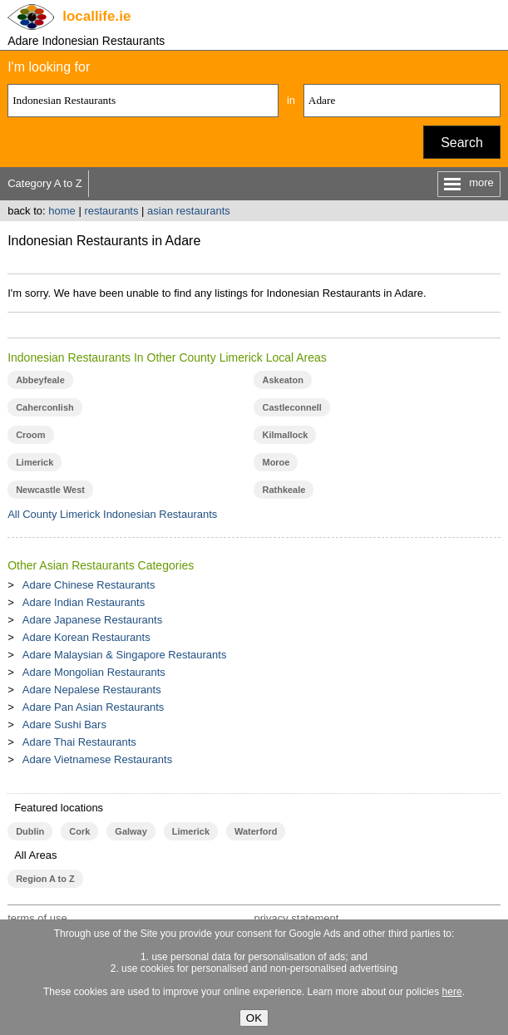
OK (254, 1018)
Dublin (30, 831)
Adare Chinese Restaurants (88, 585)
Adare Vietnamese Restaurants (97, 759)
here (452, 992)
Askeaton (282, 380)
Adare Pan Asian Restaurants (93, 707)
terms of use (37, 918)
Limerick (34, 462)
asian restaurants (188, 211)
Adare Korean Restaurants (86, 637)
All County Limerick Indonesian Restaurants (112, 514)
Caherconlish (45, 407)
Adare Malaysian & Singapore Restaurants (124, 654)
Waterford (255, 831)
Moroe (275, 462)
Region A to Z (45, 879)
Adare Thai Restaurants (79, 742)
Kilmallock (285, 435)
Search (462, 143)
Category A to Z (44, 183)
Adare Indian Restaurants (83, 602)
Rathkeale (283, 490)
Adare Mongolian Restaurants (93, 672)
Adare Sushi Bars (64, 724)
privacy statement (296, 918)
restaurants (111, 211)
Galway (130, 831)
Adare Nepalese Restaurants (91, 689)
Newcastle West (50, 490)
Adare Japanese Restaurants (92, 620)
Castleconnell (291, 407)
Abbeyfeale (40, 380)
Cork (79, 831)
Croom (30, 435)
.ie (96, 16)
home (62, 211)
